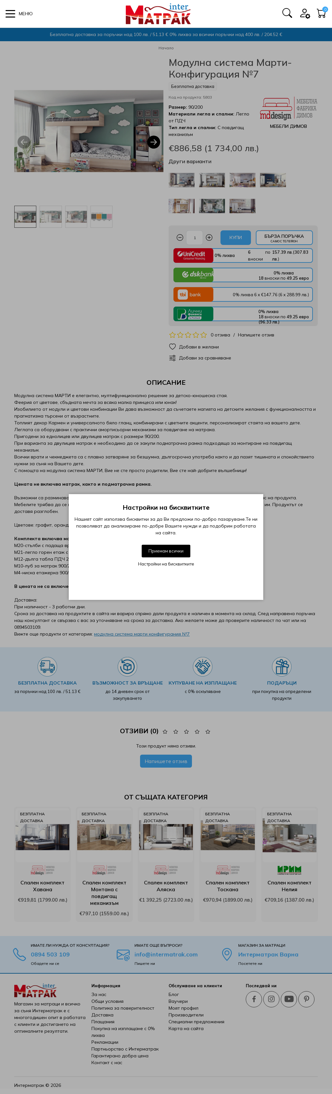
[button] (19, 13)
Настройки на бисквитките (166, 563)
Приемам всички (166, 550)
